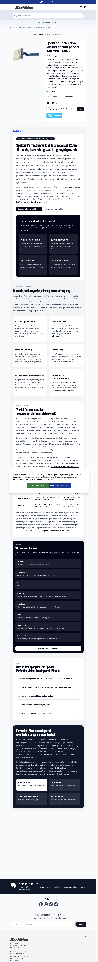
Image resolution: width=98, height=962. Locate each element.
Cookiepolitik (54, 479)
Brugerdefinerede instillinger (60, 485)
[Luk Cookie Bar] (87, 471)
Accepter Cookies (38, 485)
